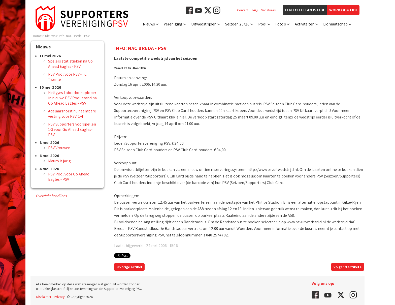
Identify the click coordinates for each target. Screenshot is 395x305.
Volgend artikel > (348, 267)
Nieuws (149, 24)
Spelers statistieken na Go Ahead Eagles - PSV (70, 63)
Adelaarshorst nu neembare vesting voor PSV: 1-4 (72, 113)
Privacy (59, 296)
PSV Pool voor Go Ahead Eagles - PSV (68, 176)
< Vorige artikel (129, 267)
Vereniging (173, 24)
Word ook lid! (343, 10)
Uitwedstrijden (203, 24)
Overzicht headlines (51, 195)
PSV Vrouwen (59, 147)
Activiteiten (304, 24)
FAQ (255, 10)
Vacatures (268, 10)
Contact (242, 10)
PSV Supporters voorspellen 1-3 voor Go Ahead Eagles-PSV (72, 129)
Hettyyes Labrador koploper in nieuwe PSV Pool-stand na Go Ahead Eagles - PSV (72, 98)
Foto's (280, 24)
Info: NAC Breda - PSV (74, 36)
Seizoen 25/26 (237, 24)
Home (37, 36)
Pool (262, 24)
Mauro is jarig (59, 161)
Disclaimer (43, 296)
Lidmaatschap (335, 24)
